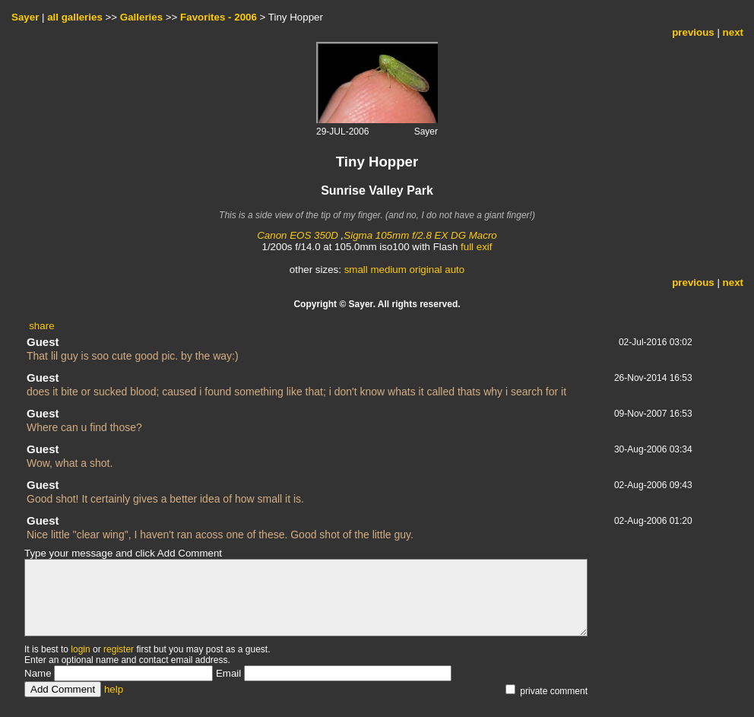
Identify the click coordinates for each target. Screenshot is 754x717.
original (426, 269)
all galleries (75, 17)
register (118, 649)
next (733, 32)
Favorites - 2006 (218, 17)
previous (693, 32)
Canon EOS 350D (297, 235)
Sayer (25, 17)
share (41, 326)
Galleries (141, 17)
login (80, 649)
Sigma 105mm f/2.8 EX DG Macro (420, 235)
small (356, 269)
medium (388, 269)
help (113, 689)
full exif (476, 246)
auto (454, 269)
